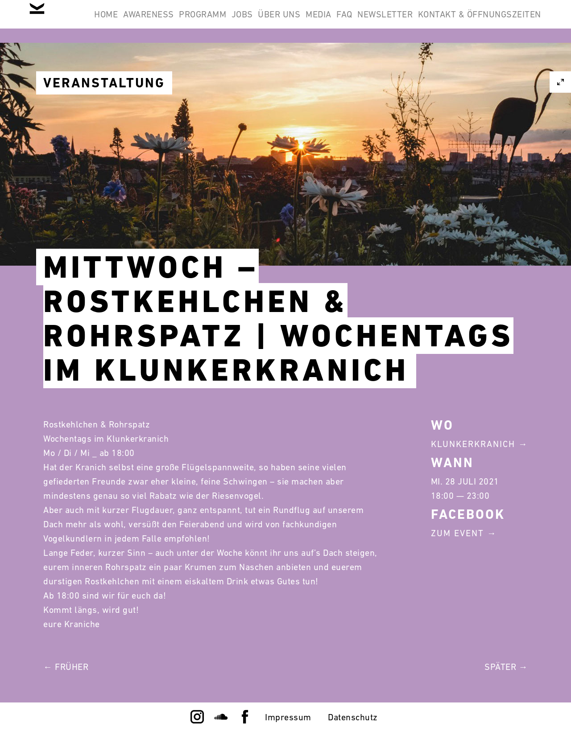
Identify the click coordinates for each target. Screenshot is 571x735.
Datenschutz (353, 717)
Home (148, 21)
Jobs (318, 21)
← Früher (65, 667)
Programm (267, 21)
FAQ (455, 21)
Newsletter (507, 21)
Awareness (202, 21)
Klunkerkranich (473, 444)
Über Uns (367, 21)
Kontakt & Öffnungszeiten (473, 64)
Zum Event (457, 533)
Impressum (288, 717)
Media (418, 21)
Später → (506, 667)
